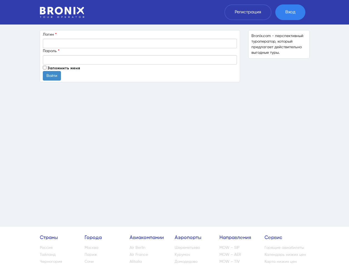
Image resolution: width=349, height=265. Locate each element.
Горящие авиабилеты (284, 248)
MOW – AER (230, 255)
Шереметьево (187, 248)
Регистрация (248, 12)
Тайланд (48, 255)
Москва (91, 248)
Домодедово (186, 262)
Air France (139, 255)
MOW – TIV (229, 262)
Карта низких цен (280, 262)
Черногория (51, 262)
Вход (290, 12)
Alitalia (136, 262)
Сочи (89, 262)
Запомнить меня (64, 68)
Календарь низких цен (285, 255)
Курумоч (182, 255)
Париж (91, 255)
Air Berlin (137, 248)
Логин (50, 34)
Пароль (51, 50)
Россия (46, 248)
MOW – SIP (229, 248)
